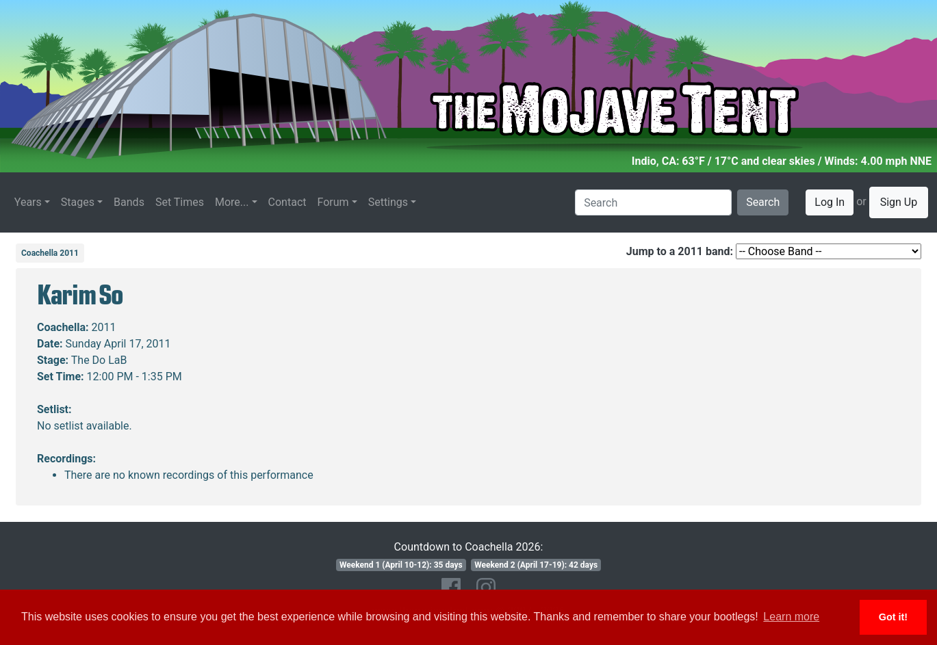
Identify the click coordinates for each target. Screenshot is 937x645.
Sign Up (899, 202)
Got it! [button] (893, 616)
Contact (287, 202)
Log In (829, 202)
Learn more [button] (791, 616)
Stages (77, 202)
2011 (104, 327)
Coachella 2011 (50, 253)
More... (232, 202)
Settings (388, 202)
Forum (333, 202)
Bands (129, 202)
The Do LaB (99, 360)
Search (763, 202)
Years (28, 202)
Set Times (179, 202)
